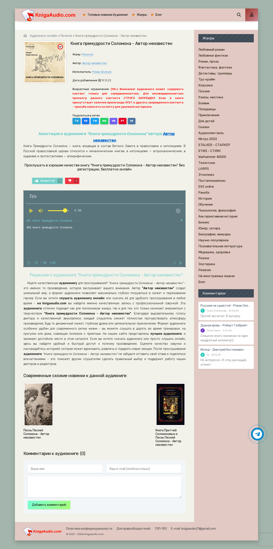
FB (85, 120)
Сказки (203, 127)
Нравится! (48, 181)
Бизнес (203, 222)
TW (95, 120)
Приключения (208, 115)
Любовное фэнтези (213, 55)
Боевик (203, 103)
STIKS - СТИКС (209, 151)
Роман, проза (208, 61)
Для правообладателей (133, 528)
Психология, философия (217, 210)
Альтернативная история (217, 216)
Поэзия (204, 91)
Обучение (205, 204)
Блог (158, 15)
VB (113, 120)
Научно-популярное (213, 240)
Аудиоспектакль (211, 133)
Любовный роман (211, 49)
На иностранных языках (216, 276)
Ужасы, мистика (210, 97)
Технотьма (206, 163)
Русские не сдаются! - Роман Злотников (226, 305)
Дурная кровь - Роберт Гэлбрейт (224, 325)
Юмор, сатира (209, 228)
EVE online (206, 187)
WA (104, 120)
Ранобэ (203, 192)
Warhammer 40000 (212, 157)
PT (122, 120)
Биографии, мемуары (214, 234)
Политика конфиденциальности (89, 528)
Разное (203, 258)
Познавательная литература (220, 246)
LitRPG (203, 169)
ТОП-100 (161, 528)
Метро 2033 (207, 139)
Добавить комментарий (49, 505)
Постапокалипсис (212, 181)
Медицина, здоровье (214, 252)
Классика (205, 85)
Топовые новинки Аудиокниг (107, 15)
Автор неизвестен (94, 63)
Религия (87, 54)
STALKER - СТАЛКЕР (214, 145)
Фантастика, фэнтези (215, 67)
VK (131, 120)
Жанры (142, 15)
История (205, 198)
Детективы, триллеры (215, 73)
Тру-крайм (206, 79)
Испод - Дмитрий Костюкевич (222, 350)
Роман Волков (101, 71)
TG (76, 120)
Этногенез (206, 175)
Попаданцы (207, 109)
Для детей (206, 121)
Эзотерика (206, 264)
